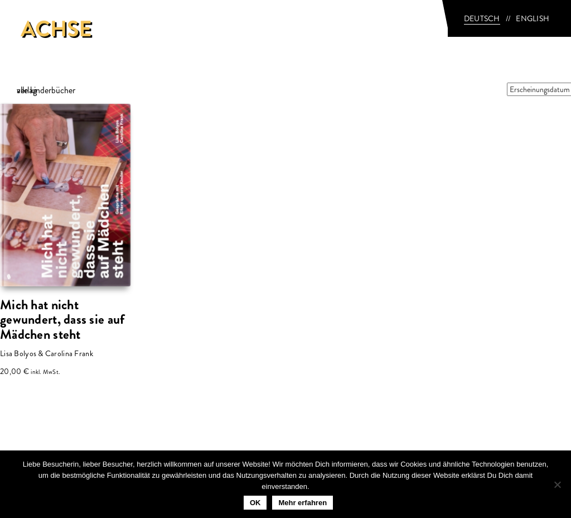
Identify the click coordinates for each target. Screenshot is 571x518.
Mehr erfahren (302, 502)
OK (255, 502)
